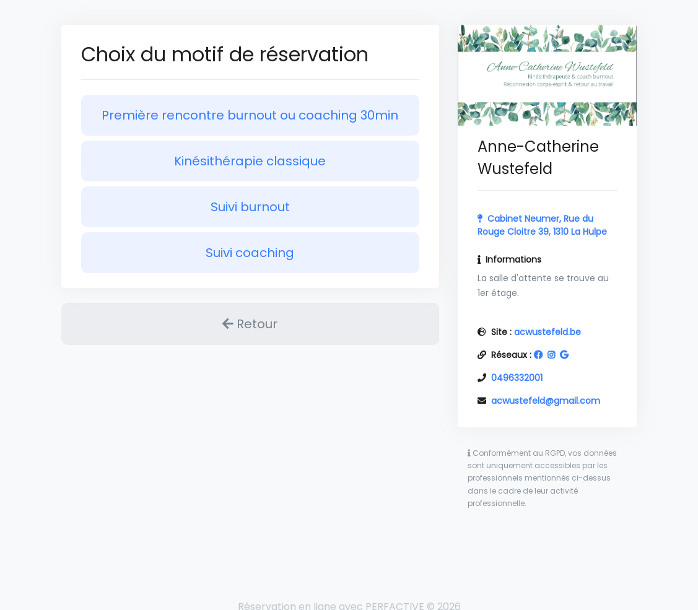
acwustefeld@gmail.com (545, 400)
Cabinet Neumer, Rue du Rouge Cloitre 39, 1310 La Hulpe (542, 225)
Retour (249, 324)
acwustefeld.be (547, 332)
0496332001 (517, 378)
